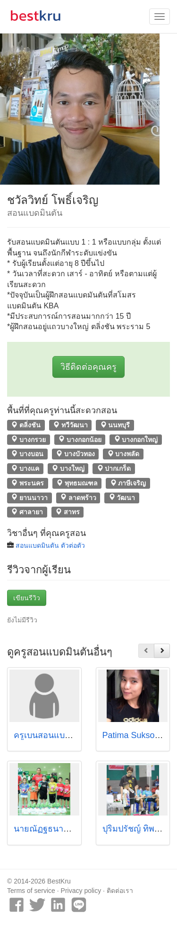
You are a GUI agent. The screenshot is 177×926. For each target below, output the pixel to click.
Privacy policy (81, 890)
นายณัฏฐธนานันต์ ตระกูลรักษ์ (69, 828)
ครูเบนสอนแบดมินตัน (53, 735)
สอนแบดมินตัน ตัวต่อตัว (50, 545)
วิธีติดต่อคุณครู (88, 367)
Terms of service (31, 890)
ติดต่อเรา (120, 890)
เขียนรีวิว (26, 598)
